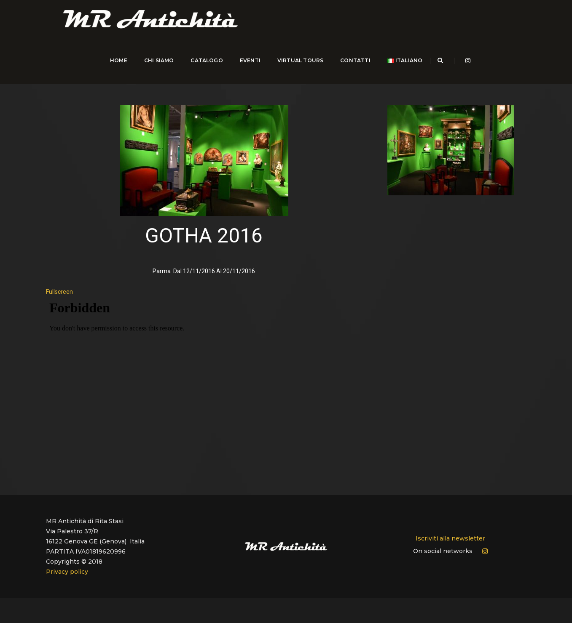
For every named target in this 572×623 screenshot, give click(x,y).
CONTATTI (353, 67)
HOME (116, 67)
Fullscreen (59, 288)
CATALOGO (205, 67)
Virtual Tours (298, 67)
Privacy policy (67, 568)
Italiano (403, 67)
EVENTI (248, 67)
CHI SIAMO (157, 67)
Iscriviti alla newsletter (450, 535)
